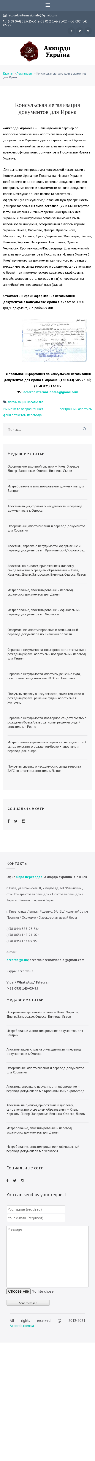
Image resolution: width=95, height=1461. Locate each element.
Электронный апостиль (75, 409)
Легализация (25, 73)
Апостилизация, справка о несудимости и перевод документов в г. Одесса (45, 508)
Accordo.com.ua (22, 1325)
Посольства (35, 402)
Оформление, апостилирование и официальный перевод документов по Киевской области (43, 632)
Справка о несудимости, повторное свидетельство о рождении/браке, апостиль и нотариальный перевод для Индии (47, 653)
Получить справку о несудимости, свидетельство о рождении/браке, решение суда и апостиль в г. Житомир (46, 697)
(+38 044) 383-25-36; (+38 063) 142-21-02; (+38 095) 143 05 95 (45, 23)
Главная (8, 73)
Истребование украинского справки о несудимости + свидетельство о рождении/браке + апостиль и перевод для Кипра (47, 746)
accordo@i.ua (17, 960)
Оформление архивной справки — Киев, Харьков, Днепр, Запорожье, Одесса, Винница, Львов (44, 468)
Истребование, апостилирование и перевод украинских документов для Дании (40, 592)
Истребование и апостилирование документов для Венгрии (46, 488)
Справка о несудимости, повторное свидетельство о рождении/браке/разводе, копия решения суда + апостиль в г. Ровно (47, 722)
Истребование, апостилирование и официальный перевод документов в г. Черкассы (44, 612)
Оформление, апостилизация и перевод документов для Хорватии (47, 528)
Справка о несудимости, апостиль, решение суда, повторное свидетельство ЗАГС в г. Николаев (44, 676)
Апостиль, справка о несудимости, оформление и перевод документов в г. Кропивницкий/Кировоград (47, 548)
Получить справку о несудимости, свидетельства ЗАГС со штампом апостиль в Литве (44, 768)
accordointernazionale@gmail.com (30, 15)
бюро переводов (29, 877)
